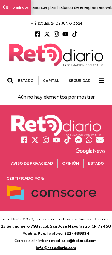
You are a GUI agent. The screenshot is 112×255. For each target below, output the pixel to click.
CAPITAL (51, 80)
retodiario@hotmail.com (73, 240)
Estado (96, 163)
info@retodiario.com (56, 247)
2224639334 (77, 233)
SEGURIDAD (79, 80)
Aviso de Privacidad (32, 163)
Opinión (70, 163)
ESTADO (26, 80)
